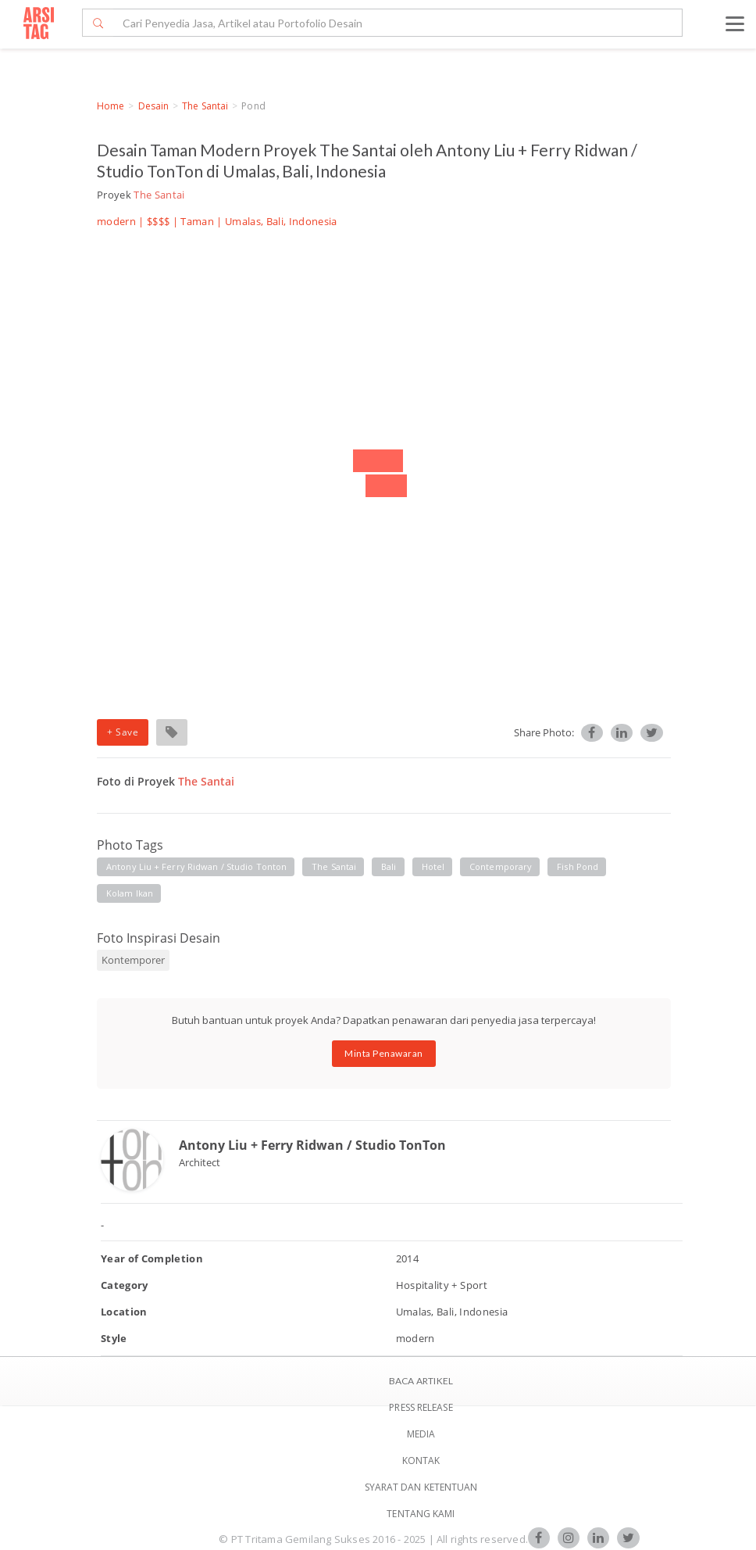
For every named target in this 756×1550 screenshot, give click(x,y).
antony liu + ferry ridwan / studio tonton (196, 866)
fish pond (577, 866)
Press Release (420, 1407)
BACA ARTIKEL (421, 1381)
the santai (334, 866)
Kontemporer (133, 960)
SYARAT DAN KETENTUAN (421, 1487)
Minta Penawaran (383, 1053)
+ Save (122, 732)
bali (388, 866)
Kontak (421, 1460)
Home (110, 106)
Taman (197, 221)
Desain (153, 106)
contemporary (500, 866)
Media (421, 1434)
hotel (433, 866)
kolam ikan (129, 893)
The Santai (205, 106)
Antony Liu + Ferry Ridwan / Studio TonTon (312, 1145)
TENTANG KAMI (421, 1513)
